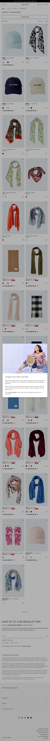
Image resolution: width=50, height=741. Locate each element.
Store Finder (12, 392)
